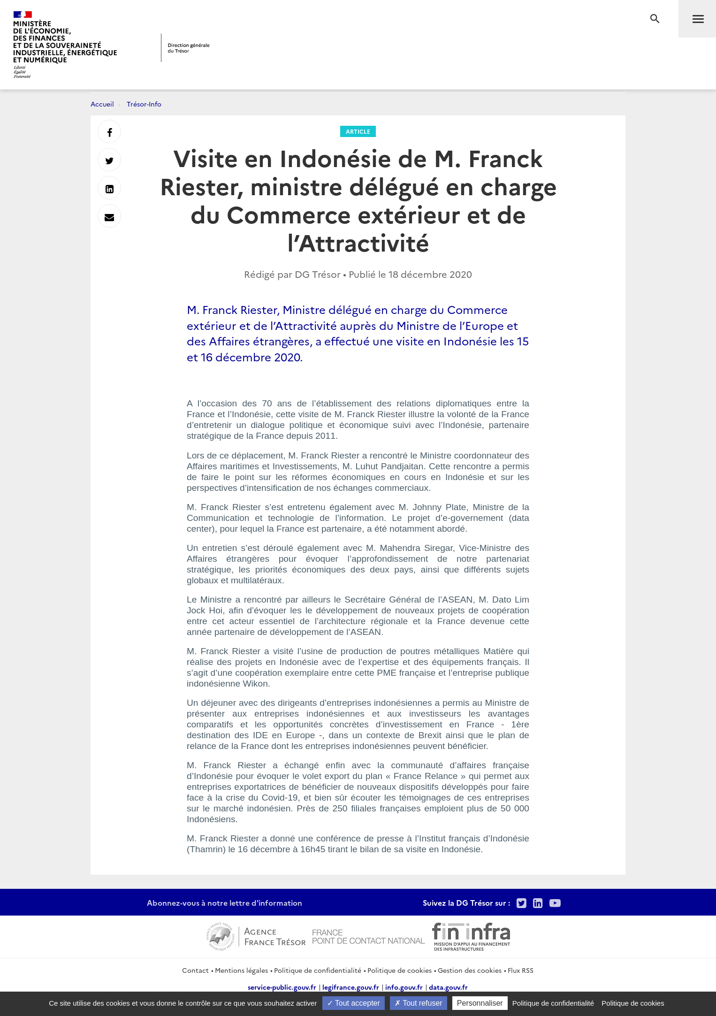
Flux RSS (520, 970)
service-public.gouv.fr (282, 987)
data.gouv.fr (448, 987)
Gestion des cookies (470, 970)
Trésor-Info (144, 103)
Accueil (102, 103)
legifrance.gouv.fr (350, 987)
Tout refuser (418, 1003)
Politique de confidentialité (317, 970)
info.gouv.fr (404, 987)
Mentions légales (241, 970)
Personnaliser (480, 1003)
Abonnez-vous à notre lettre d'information (224, 902)
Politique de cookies (399, 970)
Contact (195, 970)
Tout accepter (353, 1003)
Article (358, 131)
